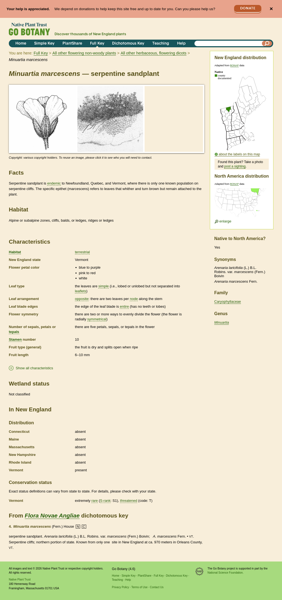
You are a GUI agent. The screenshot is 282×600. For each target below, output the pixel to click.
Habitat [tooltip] (15, 252)
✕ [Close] (271, 9)
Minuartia (221, 322)
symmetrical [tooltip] (96, 319)
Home (20, 44)
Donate (248, 8)
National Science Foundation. (226, 572)
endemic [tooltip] (54, 183)
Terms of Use (139, 587)
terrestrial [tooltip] (82, 252)
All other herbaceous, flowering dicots (153, 53)
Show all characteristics (34, 368)
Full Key (97, 44)
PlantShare (72, 44)
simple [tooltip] (103, 286)
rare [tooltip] (94, 501)
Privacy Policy (120, 587)
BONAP (234, 65)
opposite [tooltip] (81, 299)
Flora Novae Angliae (52, 515)
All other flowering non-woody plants (84, 53)
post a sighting (234, 166)
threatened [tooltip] (128, 501)
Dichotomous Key (128, 44)
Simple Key (44, 44)
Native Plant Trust (20, 579)
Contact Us (156, 587)
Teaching (160, 44)
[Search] (267, 43)
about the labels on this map (239, 154)
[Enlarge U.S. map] (242, 204)
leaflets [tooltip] (80, 291)
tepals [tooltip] (14, 332)
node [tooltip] (134, 299)
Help (181, 44)
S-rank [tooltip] (105, 501)
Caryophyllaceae (227, 301)
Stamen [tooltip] (15, 339)
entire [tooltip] (124, 306)
